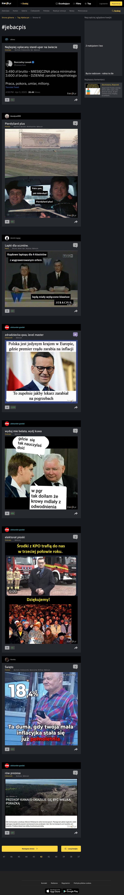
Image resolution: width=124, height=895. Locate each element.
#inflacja (40, 670)
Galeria (24, 11)
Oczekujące (64, 3)
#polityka (18, 50)
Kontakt (44, 883)
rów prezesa (13, 773)
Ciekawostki (35, 11)
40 (56, 857)
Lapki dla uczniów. (16, 245)
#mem (20, 248)
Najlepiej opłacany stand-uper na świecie (31, 47)
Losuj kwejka (71, 849)
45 (19, 857)
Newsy (71, 11)
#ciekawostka (25, 50)
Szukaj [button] (117, 11)
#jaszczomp (33, 670)
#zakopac (19, 776)
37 (79, 857)
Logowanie (103, 4)
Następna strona (29, 849)
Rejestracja (116, 4)
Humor (15, 11)
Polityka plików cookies (82, 883)
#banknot (17, 126)
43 (34, 857)
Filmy (78, 3)
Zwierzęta (5, 11)
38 (71, 857)
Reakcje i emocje (59, 11)
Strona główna (8, 17)
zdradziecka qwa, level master (24, 334)
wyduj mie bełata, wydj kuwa (23, 431)
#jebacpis (37, 50)
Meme (7, 248)
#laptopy (29, 248)
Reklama (54, 883)
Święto (9, 667)
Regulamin (66, 883)
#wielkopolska (31, 126)
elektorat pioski (15, 537)
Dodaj (25, 3)
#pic (32, 50)
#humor (14, 248)
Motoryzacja (82, 11)
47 (4, 857)
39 (64, 857)
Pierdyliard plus (15, 123)
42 (41, 857)
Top (89, 3)
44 (26, 857)
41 (49, 857)
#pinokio (23, 126)
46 (11, 857)
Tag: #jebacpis (23, 17)
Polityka (46, 11)
